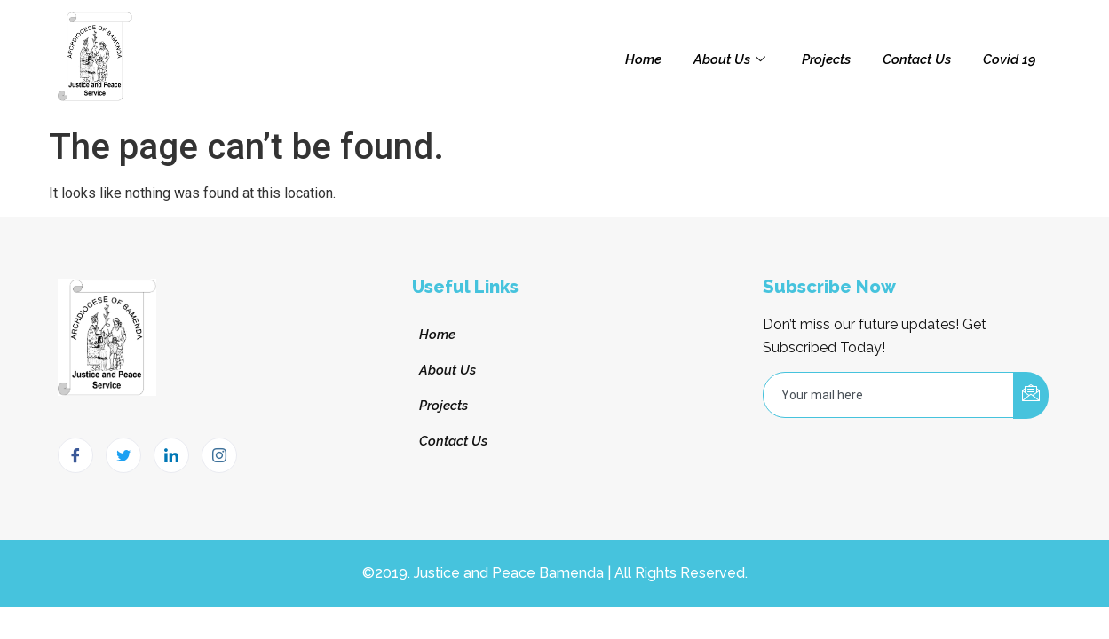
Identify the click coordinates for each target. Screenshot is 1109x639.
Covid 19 (1009, 59)
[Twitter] (123, 455)
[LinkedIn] (171, 455)
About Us (731, 59)
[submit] (1031, 395)
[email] (889, 395)
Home (643, 59)
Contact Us (917, 59)
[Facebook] (75, 455)
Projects (826, 59)
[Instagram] (219, 455)
